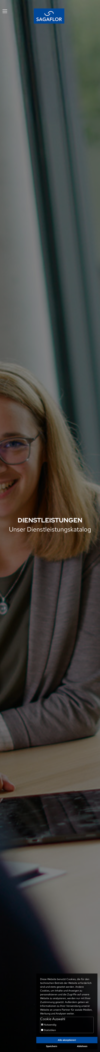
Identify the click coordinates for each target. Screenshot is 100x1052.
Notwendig (48, 1024)
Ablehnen (82, 1046)
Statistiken (48, 1030)
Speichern (51, 1046)
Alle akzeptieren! (67, 1040)
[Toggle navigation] (5, 11)
